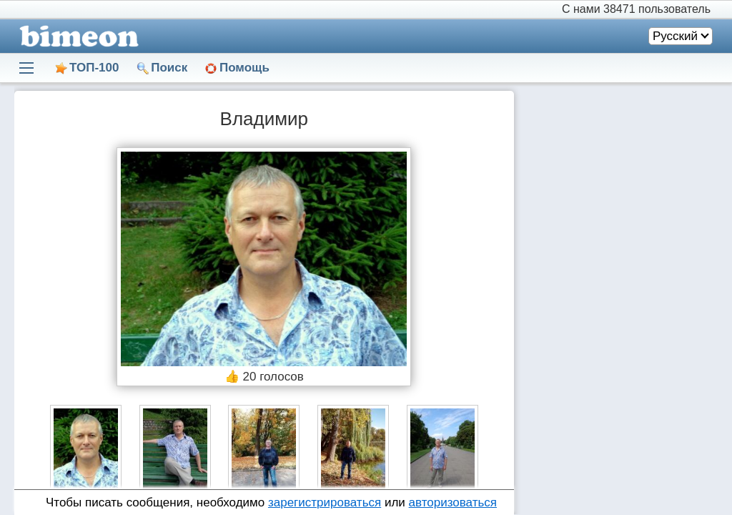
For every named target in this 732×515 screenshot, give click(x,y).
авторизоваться (453, 502)
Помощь (244, 67)
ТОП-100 (94, 67)
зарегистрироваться (324, 502)
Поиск (169, 67)
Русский (675, 36)
